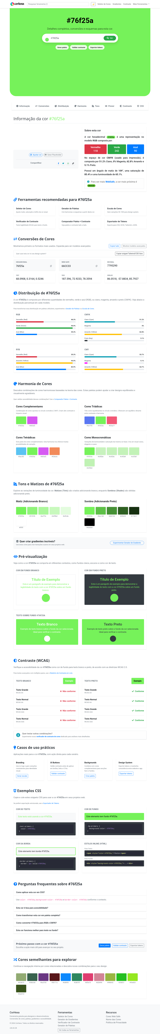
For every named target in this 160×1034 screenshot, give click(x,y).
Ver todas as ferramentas (69, 1030)
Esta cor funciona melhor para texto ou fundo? (37, 930)
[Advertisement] (80, 69)
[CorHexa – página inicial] (17, 4)
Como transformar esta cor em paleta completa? (38, 915)
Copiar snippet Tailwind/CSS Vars (129, 254)
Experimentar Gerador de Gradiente (127, 543)
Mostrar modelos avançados (134, 246)
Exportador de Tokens (51, 803)
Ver (110, 38)
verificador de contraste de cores (48, 736)
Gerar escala (22, 776)
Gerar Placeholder (53, 155)
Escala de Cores (88, 309)
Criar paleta (90, 776)
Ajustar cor (35, 155)
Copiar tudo (114, 246)
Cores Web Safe (113, 1016)
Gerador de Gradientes (68, 1019)
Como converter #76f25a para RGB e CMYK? (36, 923)
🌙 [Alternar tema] (93, 4)
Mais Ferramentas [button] (140, 4)
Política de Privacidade (116, 1022)
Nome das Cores (113, 1019)
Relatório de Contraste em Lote (61, 673)
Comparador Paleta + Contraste (65, 399)
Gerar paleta (62, 47)
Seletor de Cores (65, 1016)
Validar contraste (78, 47)
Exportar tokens (96, 47)
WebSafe (110, 181)
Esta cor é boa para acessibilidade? (32, 908)
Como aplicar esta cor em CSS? (30, 892)
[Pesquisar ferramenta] (58, 4)
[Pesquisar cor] (76, 38)
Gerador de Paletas (72, 309)
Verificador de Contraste (69, 1022)
